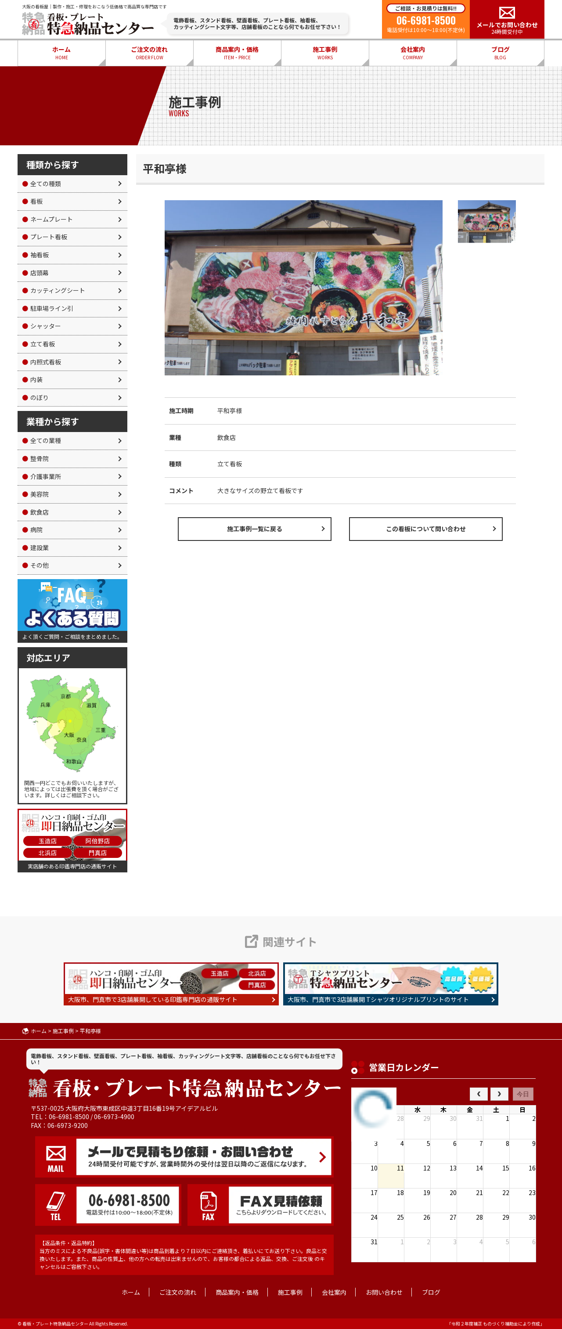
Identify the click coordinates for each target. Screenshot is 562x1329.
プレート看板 (44, 236)
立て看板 (38, 343)
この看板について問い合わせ (426, 528)
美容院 (35, 494)
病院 (32, 529)
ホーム (61, 53)
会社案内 (412, 53)
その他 (35, 565)
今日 (523, 1094)
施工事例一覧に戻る (254, 528)
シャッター (41, 325)
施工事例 (325, 53)
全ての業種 (41, 440)
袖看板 (35, 254)
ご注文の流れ (149, 53)
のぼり (35, 397)
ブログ (500, 53)
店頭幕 (35, 272)
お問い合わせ (384, 1292)
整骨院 (35, 458)
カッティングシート (53, 290)
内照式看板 (41, 361)
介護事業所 (41, 476)
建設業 (35, 547)
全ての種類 (41, 183)
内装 (32, 379)
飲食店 (35, 512)
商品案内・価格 (237, 53)
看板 (32, 201)
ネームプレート (47, 219)
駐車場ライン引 (47, 308)
